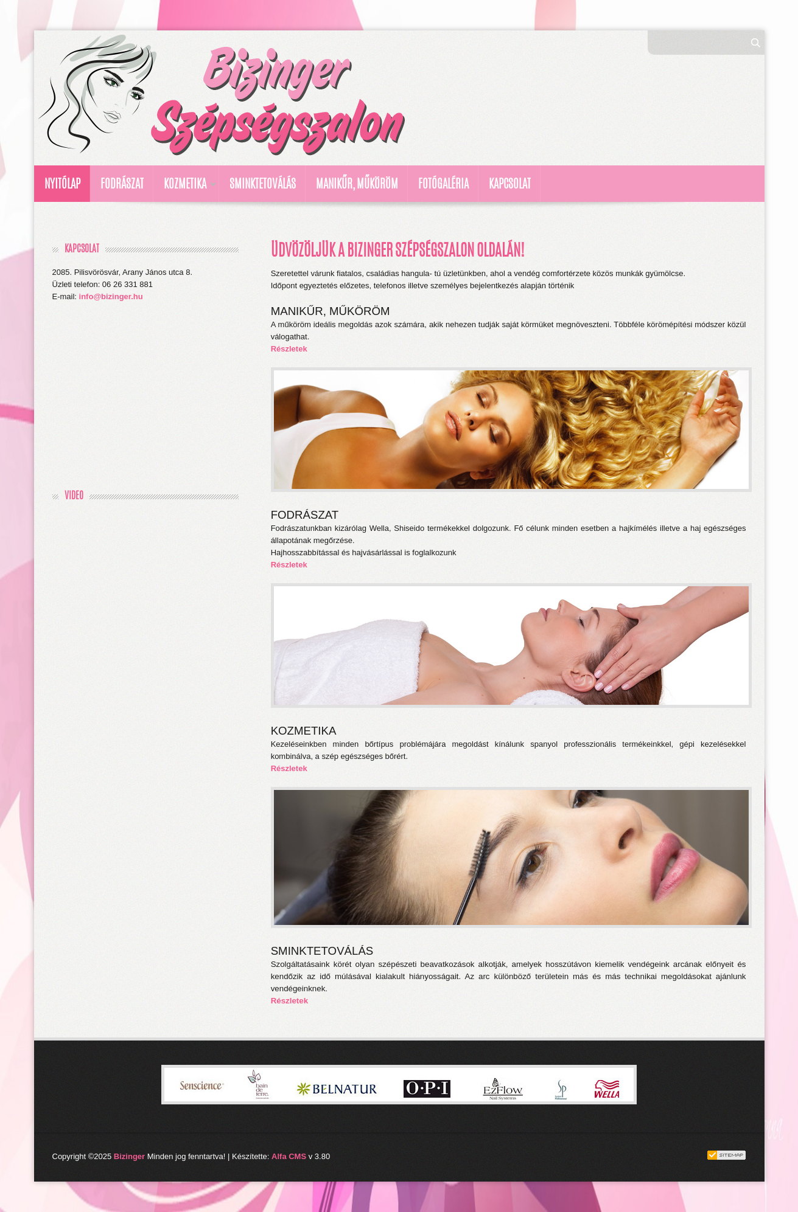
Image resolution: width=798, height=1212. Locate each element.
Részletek (289, 348)
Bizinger (129, 1156)
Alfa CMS (288, 1156)
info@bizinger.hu (111, 296)
